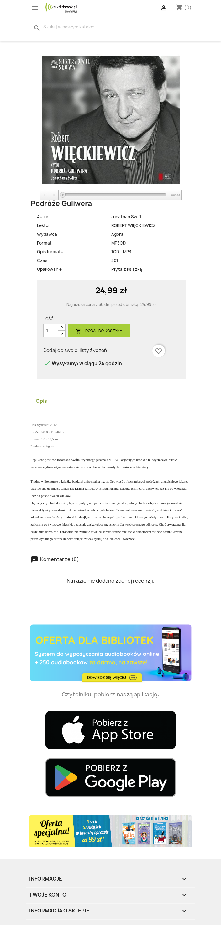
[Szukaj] (74, 27)
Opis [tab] (41, 400)
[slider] (114, 194)
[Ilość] (50, 330)
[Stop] (54, 195)
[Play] (45, 195)
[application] (111, 195)
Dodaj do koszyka (99, 331)
